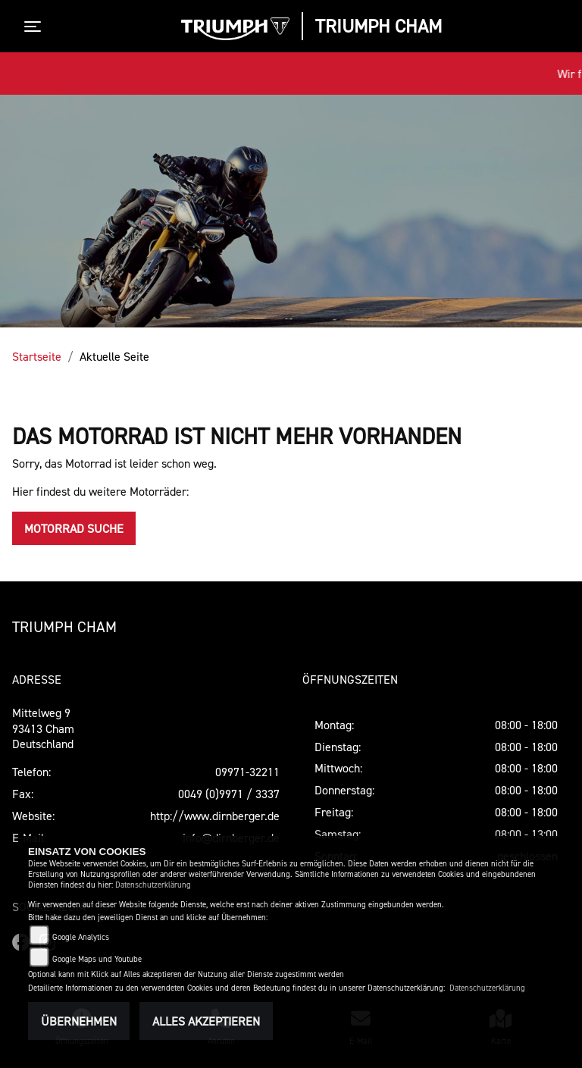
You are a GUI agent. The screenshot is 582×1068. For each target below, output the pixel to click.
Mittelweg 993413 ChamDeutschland (43, 728)
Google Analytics (80, 937)
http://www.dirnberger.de (215, 815)
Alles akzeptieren (206, 1021)
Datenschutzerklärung (153, 885)
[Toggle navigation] (35, 26)
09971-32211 (247, 771)
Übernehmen (79, 1021)
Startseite (36, 356)
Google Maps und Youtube (97, 959)
